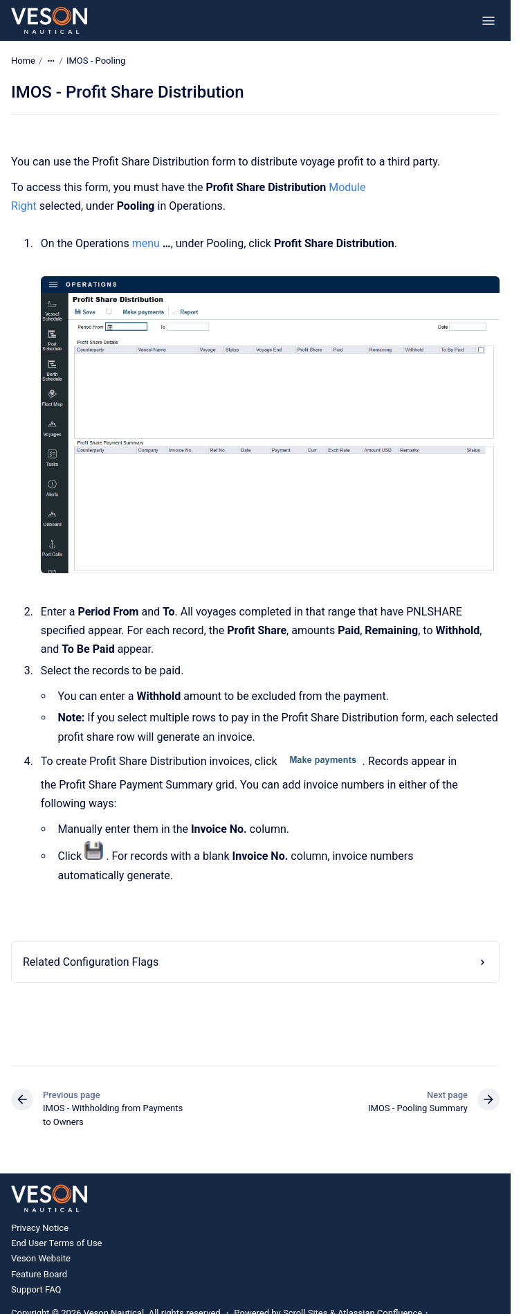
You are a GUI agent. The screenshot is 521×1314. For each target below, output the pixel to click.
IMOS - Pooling (95, 60)
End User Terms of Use (56, 1243)
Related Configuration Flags (90, 962)
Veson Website (41, 1258)
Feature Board (39, 1274)
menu (146, 243)
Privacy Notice (39, 1228)
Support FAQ (36, 1289)
